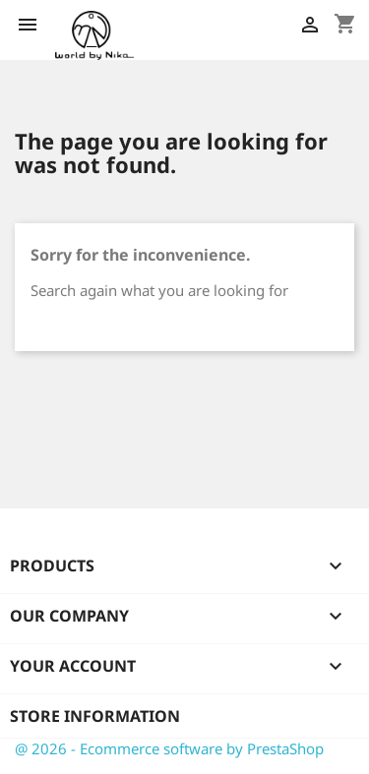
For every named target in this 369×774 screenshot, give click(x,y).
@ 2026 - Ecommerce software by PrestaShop (169, 748)
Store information (95, 716)
